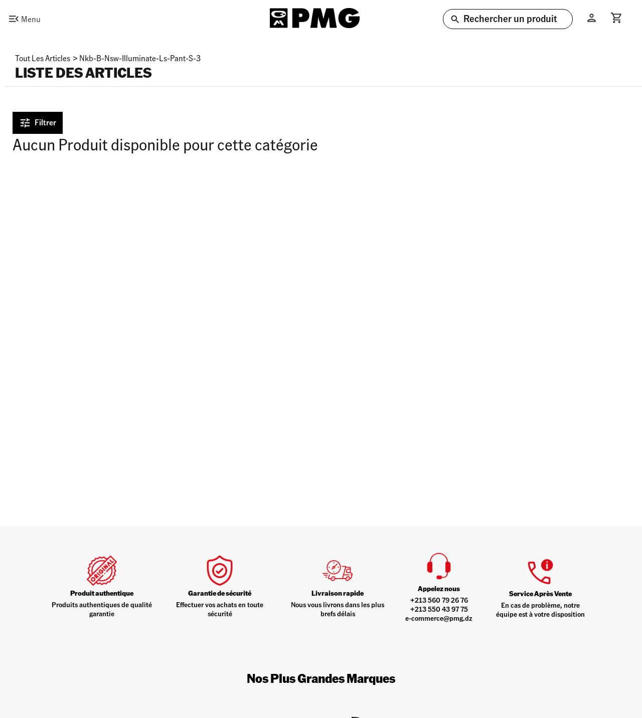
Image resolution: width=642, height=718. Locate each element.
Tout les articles (42, 58)
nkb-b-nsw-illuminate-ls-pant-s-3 (140, 58)
